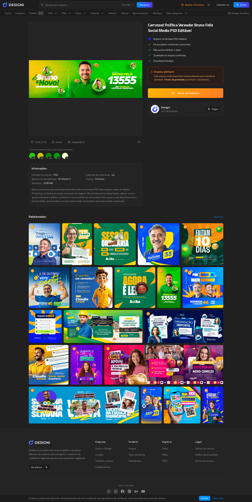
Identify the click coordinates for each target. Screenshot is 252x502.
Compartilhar (76, 142)
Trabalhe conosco (104, 461)
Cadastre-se (223, 5)
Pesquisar (145, 5)
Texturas (97, 13)
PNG (66, 13)
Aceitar (204, 498)
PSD (52, 13)
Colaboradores (103, 467)
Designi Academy (238, 13)
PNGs (165, 454)
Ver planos (39, 467)
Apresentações (140, 13)
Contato (99, 454)
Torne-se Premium (186, 93)
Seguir (212, 109)
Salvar (57, 142)
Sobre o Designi (103, 448)
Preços (132, 448)
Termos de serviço (204, 448)
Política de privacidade (206, 454)
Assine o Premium (192, 5)
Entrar (241, 5)
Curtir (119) (38, 142)
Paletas (36, 13)
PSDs (165, 461)
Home (8, 13)
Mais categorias (177, 13)
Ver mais (218, 216)
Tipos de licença (137, 454)
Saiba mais (217, 498)
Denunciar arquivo (204, 461)
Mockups (157, 13)
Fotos (80, 13)
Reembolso (135, 461)
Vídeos (124, 13)
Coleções (20, 13)
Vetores (112, 13)
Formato (128, 5)
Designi (165, 107)
